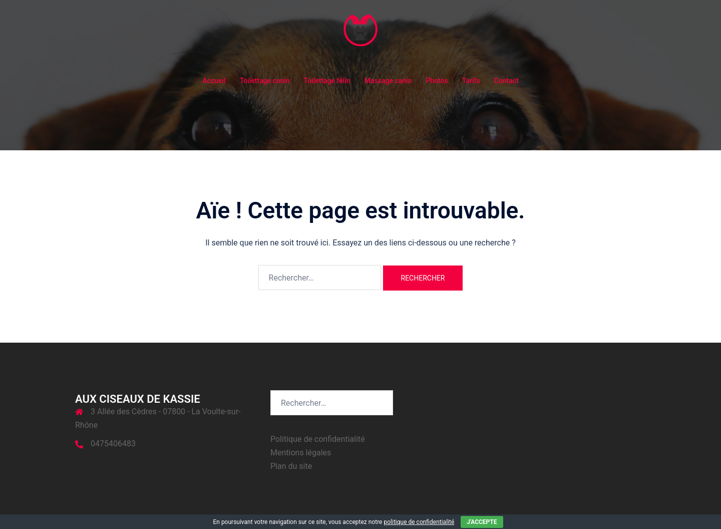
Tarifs (471, 81)
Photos (437, 81)
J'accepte (482, 521)
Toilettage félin (327, 81)
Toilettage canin (265, 81)
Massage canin (388, 81)
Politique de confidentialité (317, 439)
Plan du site (291, 466)
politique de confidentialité (419, 521)
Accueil (213, 81)
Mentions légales (300, 452)
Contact (506, 81)
